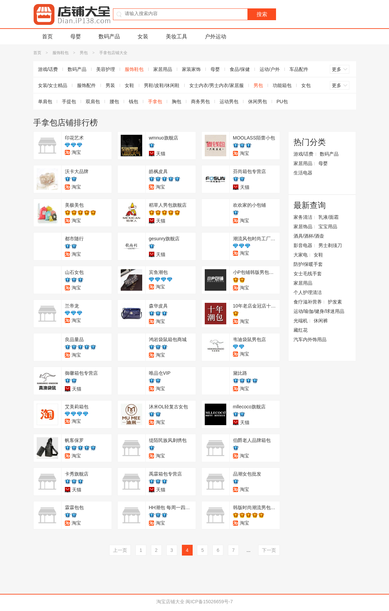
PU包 (282, 101)
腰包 (114, 101)
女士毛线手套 (308, 273)
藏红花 (301, 330)
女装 (143, 36)
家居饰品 (303, 226)
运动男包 (229, 101)
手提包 (69, 101)
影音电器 (303, 245)
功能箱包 (282, 85)
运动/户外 (270, 69)
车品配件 (298, 69)
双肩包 (93, 101)
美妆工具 (176, 36)
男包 (84, 52)
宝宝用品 (327, 226)
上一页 (120, 550)
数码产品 (109, 36)
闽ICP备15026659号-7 (209, 601)
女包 (306, 85)
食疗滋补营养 (308, 301)
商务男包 (200, 101)
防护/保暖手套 (308, 264)
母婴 (75, 36)
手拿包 (155, 101)
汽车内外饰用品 (310, 339)
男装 (110, 85)
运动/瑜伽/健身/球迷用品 (319, 311)
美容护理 (105, 69)
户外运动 (215, 36)
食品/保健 (240, 69)
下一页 (269, 550)
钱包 (133, 101)
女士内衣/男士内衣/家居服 (216, 85)
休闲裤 (321, 320)
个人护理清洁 (308, 292)
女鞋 (129, 85)
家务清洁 (303, 217)
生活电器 (303, 172)
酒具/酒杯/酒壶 (309, 236)
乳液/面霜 (328, 217)
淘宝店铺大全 (170, 601)
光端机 (301, 320)
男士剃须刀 (330, 245)
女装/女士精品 (53, 85)
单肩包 (45, 101)
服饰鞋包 (60, 52)
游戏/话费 (48, 69)
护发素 (335, 301)
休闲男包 (257, 101)
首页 (47, 36)
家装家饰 (191, 69)
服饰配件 (86, 85)
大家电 (301, 254)
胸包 (176, 101)
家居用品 (162, 69)
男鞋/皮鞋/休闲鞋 (162, 85)
